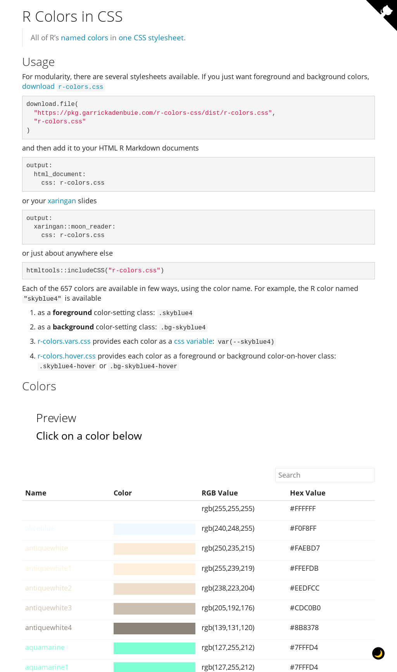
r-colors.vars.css (64, 339)
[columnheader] (66, 489)
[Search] (325, 471)
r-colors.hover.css (67, 352)
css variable (193, 339)
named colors (84, 37)
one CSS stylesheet (151, 37)
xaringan (62, 199)
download (63, 86)
